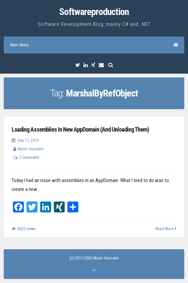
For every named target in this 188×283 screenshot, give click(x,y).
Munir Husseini (31, 149)
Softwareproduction (94, 11)
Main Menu (94, 45)
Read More (164, 228)
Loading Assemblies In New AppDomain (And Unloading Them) (80, 129)
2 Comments (29, 157)
